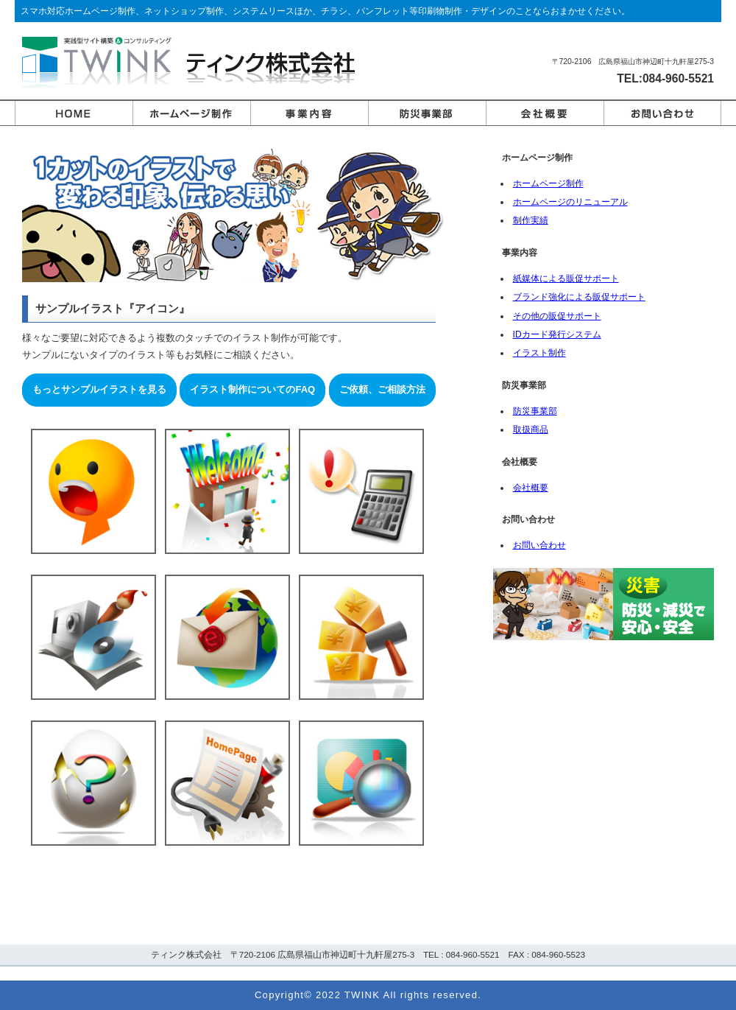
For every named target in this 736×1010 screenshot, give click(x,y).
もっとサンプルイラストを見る (99, 389)
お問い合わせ (536, 545)
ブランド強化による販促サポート (576, 297)
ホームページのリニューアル (567, 202)
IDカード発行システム (554, 334)
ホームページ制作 (545, 183)
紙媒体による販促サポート (563, 278)
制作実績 (527, 220)
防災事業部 (532, 411)
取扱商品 (527, 429)
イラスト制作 (536, 353)
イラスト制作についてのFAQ (252, 389)
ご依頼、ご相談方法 (382, 389)
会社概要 (527, 488)
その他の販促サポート (554, 316)
